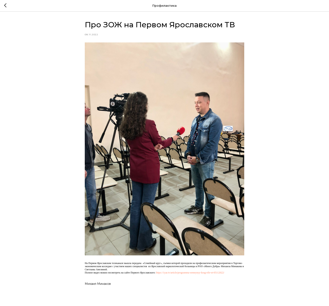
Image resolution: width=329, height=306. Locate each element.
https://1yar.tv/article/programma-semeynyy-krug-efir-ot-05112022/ (190, 272)
